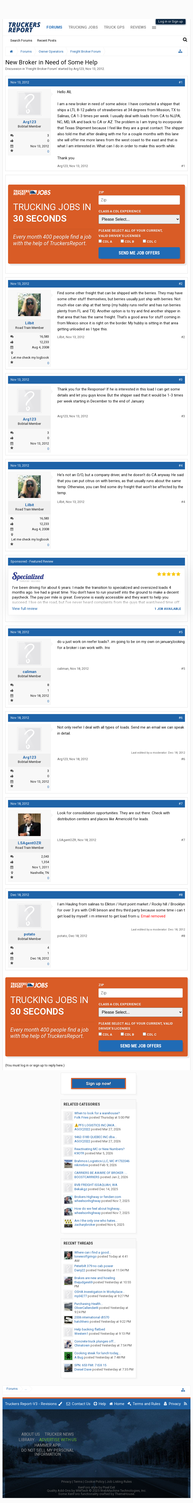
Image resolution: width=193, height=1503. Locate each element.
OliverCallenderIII (86, 1308)
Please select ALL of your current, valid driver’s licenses (131, 232)
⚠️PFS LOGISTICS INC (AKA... (95, 1125)
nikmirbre (81, 1165)
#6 (180, 718)
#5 (180, 632)
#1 (180, 82)
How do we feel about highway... (97, 1208)
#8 (180, 895)
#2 (180, 284)
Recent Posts (46, 40)
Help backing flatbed (89, 1329)
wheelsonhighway (87, 1201)
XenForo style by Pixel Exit (96, 1487)
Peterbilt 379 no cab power (93, 1266)
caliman (29, 671)
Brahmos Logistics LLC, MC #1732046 (101, 1161)
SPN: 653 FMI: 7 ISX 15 (90, 1365)
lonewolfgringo (85, 1256)
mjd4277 (80, 1296)
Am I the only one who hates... (95, 1220)
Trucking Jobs (83, 27)
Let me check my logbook (30, 357)
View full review (24, 608)
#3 (180, 379)
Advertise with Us (58, 1440)
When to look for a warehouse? (97, 1113)
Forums (54, 27)
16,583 (44, 336)
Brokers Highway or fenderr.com (97, 1197)
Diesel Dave (82, 1369)
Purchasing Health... (88, 1304)
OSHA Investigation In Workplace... (99, 1292)
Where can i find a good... (92, 1252)
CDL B (127, 241)
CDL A (105, 241)
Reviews (138, 27)
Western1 (81, 1333)
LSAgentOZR (29, 843)
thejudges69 (83, 1282)
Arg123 (78, 69)
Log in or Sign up (170, 21)
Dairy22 (79, 1270)
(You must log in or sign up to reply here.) (35, 1065)
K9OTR (79, 1153)
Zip (101, 192)
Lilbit (29, 323)
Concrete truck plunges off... (95, 1341)
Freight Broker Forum (41, 69)
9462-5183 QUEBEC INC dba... (95, 1137)
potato (29, 934)
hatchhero (81, 1321)
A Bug (78, 1357)
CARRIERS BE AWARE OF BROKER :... (100, 1173)
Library (26, 1440)
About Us (30, 1434)
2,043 (45, 856)
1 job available (168, 609)
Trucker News (59, 1434)
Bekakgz (80, 1189)
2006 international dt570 (91, 1317)
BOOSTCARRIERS (87, 1177)
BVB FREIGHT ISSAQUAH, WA (95, 1185)
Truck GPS (114, 27)
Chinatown (82, 1345)
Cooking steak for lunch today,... (97, 1353)
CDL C (150, 241)
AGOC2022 (82, 1129)
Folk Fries (81, 1117)
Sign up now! (98, 1083)
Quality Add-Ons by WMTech (96, 1490)
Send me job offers (139, 252)
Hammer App (47, 1445)
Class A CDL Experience (120, 211)
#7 (180, 803)
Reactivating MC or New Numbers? (99, 1149)
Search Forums (21, 40)
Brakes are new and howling (94, 1278)
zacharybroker (84, 1224)
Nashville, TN (39, 873)
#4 (180, 465)
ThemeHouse (124, 1494)
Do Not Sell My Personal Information (47, 1452)
